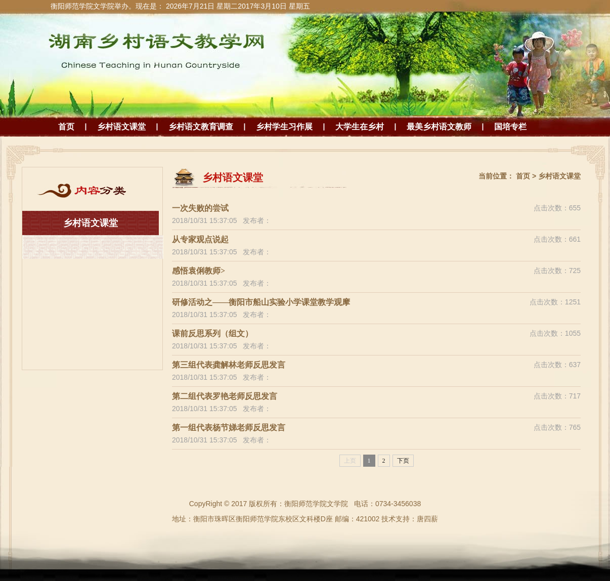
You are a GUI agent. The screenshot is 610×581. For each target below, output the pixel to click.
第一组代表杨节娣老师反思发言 (228, 427)
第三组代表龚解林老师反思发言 (228, 365)
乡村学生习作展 (284, 126)
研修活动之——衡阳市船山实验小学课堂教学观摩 (261, 302)
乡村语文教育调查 (200, 126)
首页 (66, 126)
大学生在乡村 (359, 126)
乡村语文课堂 (121, 126)
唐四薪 (427, 519)
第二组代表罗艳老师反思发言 (224, 396)
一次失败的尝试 (200, 208)
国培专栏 (510, 126)
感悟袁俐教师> (198, 270)
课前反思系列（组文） (212, 333)
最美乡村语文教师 (439, 126)
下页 (403, 460)
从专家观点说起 (200, 239)
